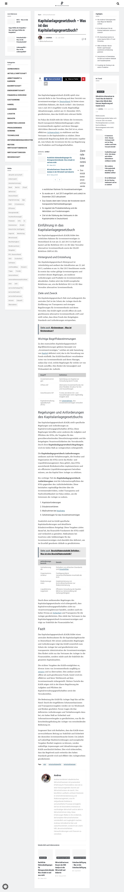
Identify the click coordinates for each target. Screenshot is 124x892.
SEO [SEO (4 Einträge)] (10, 258)
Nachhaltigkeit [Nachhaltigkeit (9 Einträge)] (14, 242)
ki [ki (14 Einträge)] (24, 221)
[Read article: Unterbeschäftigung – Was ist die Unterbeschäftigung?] (79, 854)
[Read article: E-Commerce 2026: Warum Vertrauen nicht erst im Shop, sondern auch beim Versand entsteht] (100, 137)
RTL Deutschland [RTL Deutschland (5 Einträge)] (15, 254)
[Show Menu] (6, 3)
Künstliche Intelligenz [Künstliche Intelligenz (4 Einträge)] (16, 229)
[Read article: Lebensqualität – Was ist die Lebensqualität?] (11, 49)
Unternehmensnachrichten (20, 140)
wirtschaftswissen (70, 764)
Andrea (49, 38)
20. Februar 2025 (52, 175)
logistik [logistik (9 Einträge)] (11, 233)
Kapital (45, 353)
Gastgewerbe (13, 100)
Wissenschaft (13, 157)
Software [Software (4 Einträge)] (12, 263)
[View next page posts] (59, 179)
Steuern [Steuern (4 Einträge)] (24, 267)
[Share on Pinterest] (83, 79)
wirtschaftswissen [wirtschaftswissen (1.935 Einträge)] (15, 296)
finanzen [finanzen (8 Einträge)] (12, 221)
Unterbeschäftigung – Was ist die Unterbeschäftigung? (79, 865)
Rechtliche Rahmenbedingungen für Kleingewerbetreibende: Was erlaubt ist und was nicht (61, 160)
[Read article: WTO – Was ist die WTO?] (11, 21)
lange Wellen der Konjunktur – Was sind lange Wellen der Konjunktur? (18, 30)
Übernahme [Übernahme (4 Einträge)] (13, 304)
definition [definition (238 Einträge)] (12, 191)
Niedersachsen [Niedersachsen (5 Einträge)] (14, 246)
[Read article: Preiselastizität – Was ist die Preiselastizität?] (11, 39)
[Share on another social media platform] (46, 84)
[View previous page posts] (55, 179)
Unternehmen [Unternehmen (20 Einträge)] (13, 275)
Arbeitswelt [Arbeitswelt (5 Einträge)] (13, 179)
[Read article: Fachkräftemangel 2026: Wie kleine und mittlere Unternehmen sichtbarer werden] (100, 154)
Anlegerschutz (53, 132)
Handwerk (12, 109)
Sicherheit (57, 613)
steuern (41, 671)
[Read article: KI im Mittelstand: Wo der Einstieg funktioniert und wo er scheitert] (100, 179)
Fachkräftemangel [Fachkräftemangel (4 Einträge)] (15, 217)
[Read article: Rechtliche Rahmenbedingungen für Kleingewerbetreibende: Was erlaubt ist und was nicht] (42, 159)
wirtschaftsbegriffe (55, 764)
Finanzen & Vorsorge (16, 95)
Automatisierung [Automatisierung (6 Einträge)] (15, 183)
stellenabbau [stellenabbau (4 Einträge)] (13, 267)
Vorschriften (64, 569)
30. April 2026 (108, 109)
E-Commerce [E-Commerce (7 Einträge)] (19, 204)
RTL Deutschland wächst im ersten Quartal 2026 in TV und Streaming (106, 39)
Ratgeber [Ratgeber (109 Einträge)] (12, 250)
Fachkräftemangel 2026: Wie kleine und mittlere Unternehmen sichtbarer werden (110, 156)
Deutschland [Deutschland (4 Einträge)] (13, 196)
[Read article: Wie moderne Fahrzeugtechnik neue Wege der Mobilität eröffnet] (100, 168)
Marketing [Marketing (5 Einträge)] (21, 233)
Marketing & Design (16, 123)
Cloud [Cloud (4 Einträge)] (25, 187)
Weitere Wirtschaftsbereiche (17, 146)
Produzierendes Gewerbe (14, 129)
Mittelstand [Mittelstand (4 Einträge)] (13, 237)
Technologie (13, 135)
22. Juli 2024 (60, 38)
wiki (44, 764)
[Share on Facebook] (53, 79)
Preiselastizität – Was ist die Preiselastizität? (22, 40)
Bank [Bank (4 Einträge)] (10, 187)
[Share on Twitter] (72, 79)
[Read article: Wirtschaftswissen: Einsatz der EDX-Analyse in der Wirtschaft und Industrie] (42, 171)
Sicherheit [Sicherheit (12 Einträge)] (18, 258)
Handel (10, 104)
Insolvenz (61, 511)
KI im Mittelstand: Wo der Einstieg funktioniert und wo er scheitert (106, 30)
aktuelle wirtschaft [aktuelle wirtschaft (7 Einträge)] (15, 175)
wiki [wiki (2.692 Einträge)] (16, 284)
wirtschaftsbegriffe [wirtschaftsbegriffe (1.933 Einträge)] (16, 288)
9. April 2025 (76, 870)
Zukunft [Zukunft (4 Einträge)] (19, 300)
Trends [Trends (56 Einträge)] (18, 271)
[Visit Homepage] (62, 3)
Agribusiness (13, 69)
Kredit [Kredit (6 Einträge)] (22, 225)
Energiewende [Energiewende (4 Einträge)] (13, 212)
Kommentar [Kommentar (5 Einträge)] (13, 225)
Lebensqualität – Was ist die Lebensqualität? (22, 49)
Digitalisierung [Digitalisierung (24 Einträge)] (14, 200)
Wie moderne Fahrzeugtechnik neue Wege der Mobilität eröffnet (106, 22)
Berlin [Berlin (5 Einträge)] (17, 187)
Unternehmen (67, 401)
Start (39, 15)
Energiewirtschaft (16, 90)
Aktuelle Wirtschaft (17, 73)
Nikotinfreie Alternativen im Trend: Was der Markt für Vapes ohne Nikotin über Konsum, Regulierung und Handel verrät (105, 101)
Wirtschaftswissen (49, 15)
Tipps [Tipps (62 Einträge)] (11, 271)
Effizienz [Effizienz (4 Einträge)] (12, 208)
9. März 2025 (51, 165)
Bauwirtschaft (14, 86)
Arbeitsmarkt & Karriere (14, 79)
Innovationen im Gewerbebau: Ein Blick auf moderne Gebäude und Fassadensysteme (106, 58)
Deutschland (65, 101)
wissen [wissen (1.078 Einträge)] (11, 300)
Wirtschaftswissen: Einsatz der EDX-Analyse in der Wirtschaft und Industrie (62, 867)
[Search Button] (118, 3)
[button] (5, 886)
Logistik (11, 114)
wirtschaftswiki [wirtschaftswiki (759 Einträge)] (14, 292)
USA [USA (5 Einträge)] (10, 284)
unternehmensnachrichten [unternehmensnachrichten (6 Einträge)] (18, 279)
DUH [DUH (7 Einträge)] (10, 204)
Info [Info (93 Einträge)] (19, 221)
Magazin (43, 857)
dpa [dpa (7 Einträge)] (23, 200)
